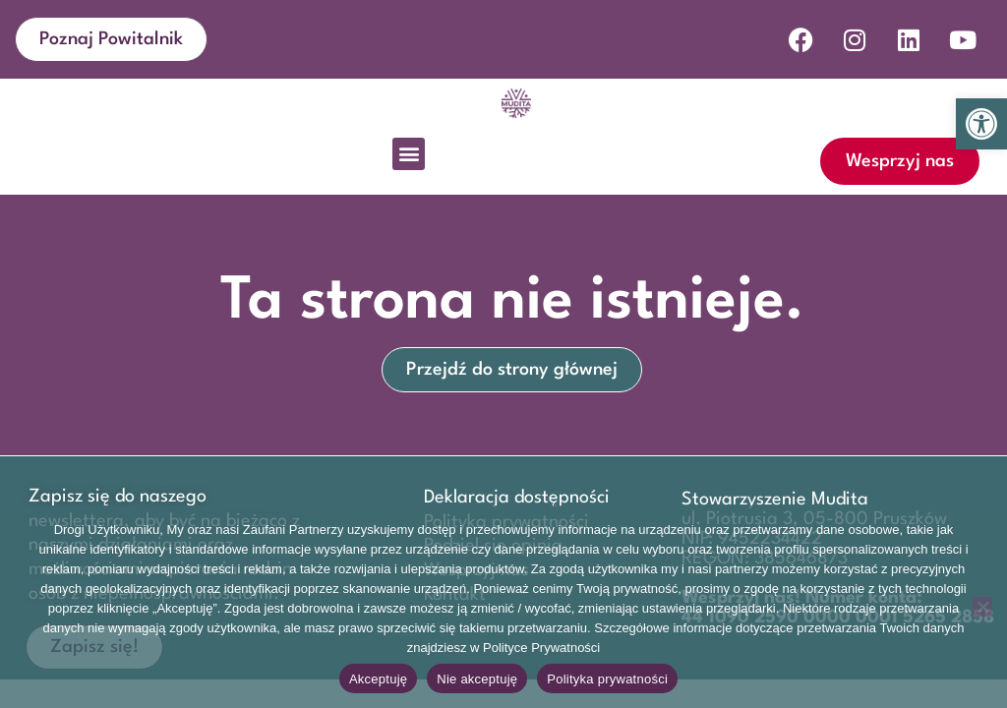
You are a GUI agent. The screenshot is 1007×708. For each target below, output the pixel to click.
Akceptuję (378, 679)
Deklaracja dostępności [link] (517, 497)
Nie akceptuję (477, 679)
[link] (981, 123)
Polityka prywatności (607, 679)
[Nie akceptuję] (982, 607)
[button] (408, 154)
